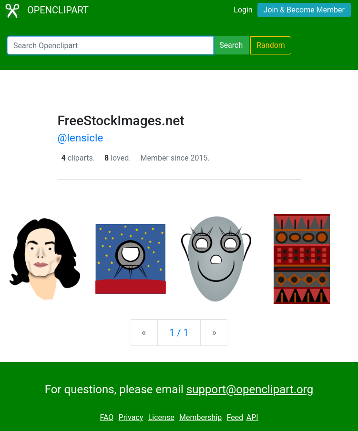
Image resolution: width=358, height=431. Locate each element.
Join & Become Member (304, 9)
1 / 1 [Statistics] (179, 332)
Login (243, 9)
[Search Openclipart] (110, 45)
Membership (200, 417)
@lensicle (80, 137)
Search (231, 45)
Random (270, 45)
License (161, 417)
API (252, 417)
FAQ (106, 417)
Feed (235, 417)
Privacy (131, 417)
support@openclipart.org (249, 389)
